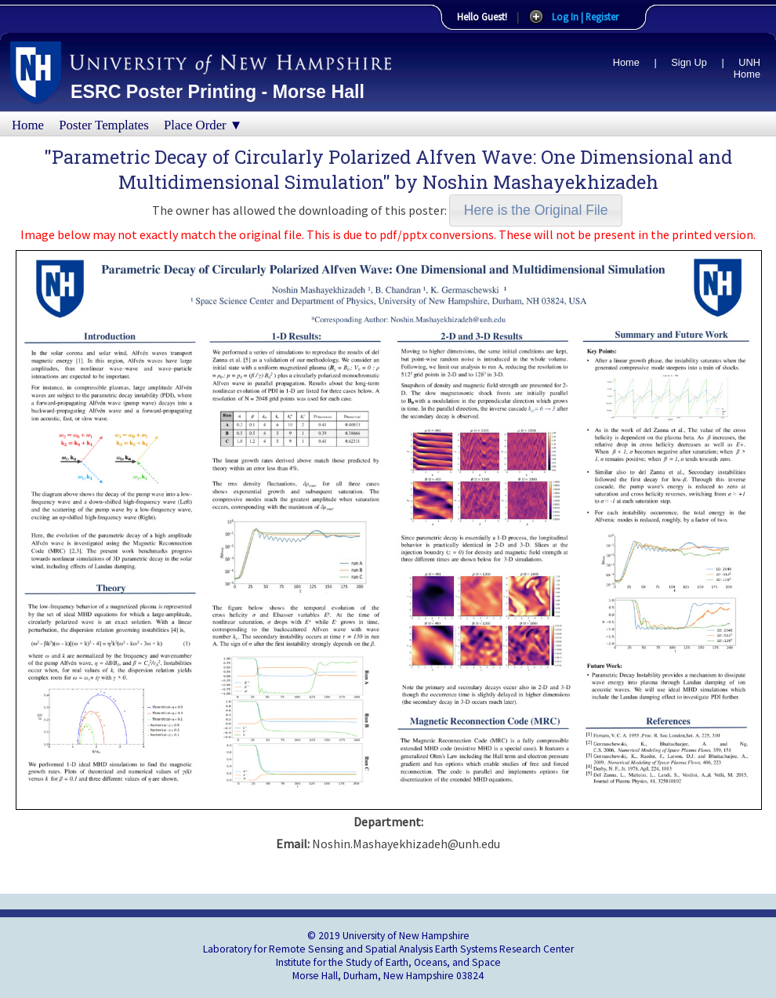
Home (626, 62)
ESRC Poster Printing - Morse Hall (217, 92)
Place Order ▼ (203, 125)
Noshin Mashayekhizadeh (540, 181)
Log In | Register (585, 16)
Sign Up (689, 62)
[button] (535, 210)
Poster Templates (104, 125)
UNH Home (747, 68)
